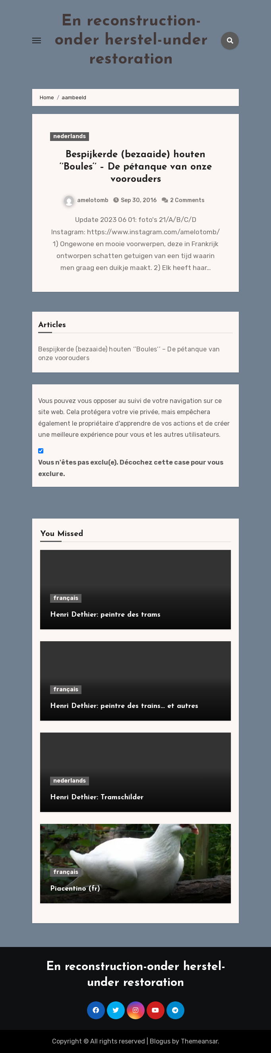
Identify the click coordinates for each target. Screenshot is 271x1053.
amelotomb (86, 200)
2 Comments (187, 200)
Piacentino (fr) (75, 889)
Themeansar (199, 1041)
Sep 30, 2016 (138, 200)
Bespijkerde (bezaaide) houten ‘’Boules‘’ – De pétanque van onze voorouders (136, 167)
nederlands (69, 136)
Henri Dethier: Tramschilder (96, 797)
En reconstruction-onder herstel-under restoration (131, 41)
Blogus (160, 1041)
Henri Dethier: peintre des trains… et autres (124, 706)
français (65, 598)
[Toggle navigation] (36, 40)
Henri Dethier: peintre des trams (105, 615)
